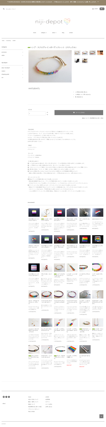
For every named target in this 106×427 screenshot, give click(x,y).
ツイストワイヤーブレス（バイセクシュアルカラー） (59, 302)
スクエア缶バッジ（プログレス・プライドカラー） (59, 247)
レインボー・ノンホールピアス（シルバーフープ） (84, 302)
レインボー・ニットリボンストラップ (72, 274)
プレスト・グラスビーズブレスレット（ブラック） (33, 302)
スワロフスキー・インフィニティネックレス (46, 356)
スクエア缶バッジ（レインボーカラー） (84, 246)
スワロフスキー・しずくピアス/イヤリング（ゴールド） (97, 302)
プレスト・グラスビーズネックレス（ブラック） (59, 357)
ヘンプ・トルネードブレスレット (97, 274)
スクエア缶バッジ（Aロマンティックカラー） (46, 246)
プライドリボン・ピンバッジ (46, 274)
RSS (29, 411)
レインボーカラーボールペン (84, 356)
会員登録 (47, 399)
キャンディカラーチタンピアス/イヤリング (46, 329)
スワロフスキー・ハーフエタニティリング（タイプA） (84, 330)
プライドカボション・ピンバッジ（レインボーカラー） (72, 247)
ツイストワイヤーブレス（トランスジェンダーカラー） (72, 302)
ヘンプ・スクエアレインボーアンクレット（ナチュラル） (59, 275)
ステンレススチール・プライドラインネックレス (33, 357)
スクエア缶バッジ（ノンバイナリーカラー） (33, 219)
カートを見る (48, 404)
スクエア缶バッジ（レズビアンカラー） (59, 219)
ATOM (33, 411)
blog (63, 32)
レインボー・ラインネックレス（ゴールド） (97, 329)
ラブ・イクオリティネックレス (84, 219)
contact (71, 32)
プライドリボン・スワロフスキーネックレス (72, 219)
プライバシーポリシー (33, 409)
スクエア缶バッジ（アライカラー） (97, 246)
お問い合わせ (48, 406)
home (34, 32)
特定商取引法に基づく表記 (96, 118)
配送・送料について (33, 401)
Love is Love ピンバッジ (97, 219)
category (44, 32)
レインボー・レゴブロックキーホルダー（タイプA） (59, 330)
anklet (14, 40)
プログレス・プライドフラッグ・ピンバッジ (33, 246)
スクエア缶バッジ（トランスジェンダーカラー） (33, 274)
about (54, 32)
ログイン (47, 401)
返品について (85, 118)
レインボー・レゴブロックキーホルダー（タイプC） (72, 330)
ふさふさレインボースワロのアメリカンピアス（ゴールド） (33, 330)
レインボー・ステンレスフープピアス (46, 219)
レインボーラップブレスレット (84, 274)
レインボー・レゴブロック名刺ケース (72, 356)
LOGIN (96, 8)
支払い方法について (33, 399)
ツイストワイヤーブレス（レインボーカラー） (46, 301)
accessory (8, 40)
